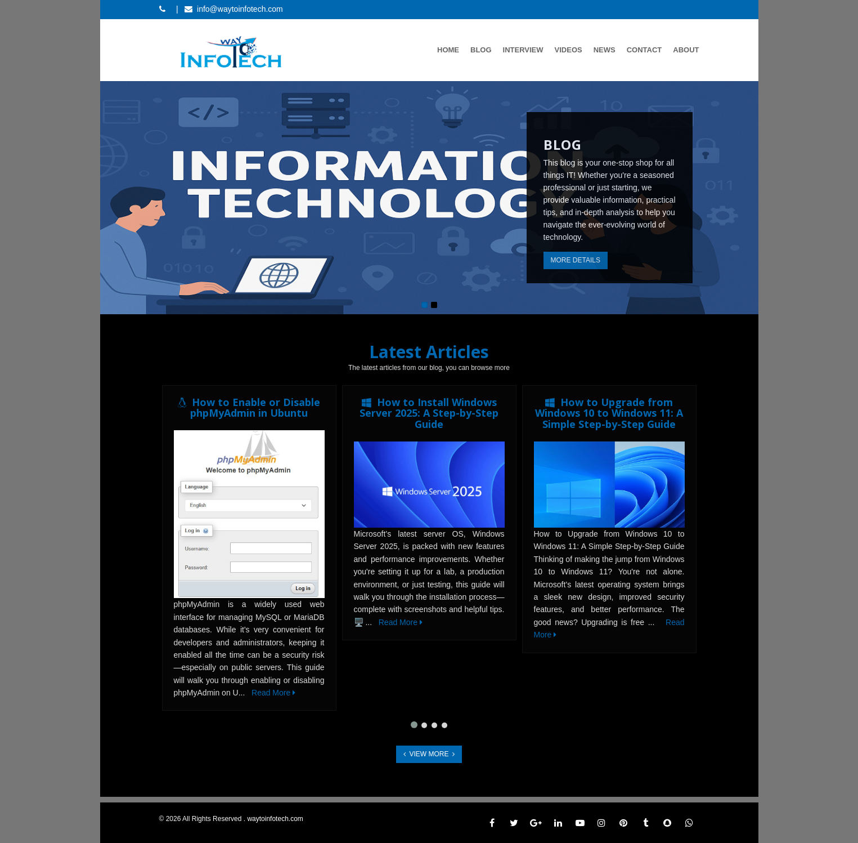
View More (429, 754)
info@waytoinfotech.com (240, 9)
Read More (273, 692)
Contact (644, 50)
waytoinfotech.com (275, 819)
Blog (481, 50)
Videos (568, 50)
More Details (575, 260)
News (605, 50)
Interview (523, 50)
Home (448, 50)
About (686, 50)
